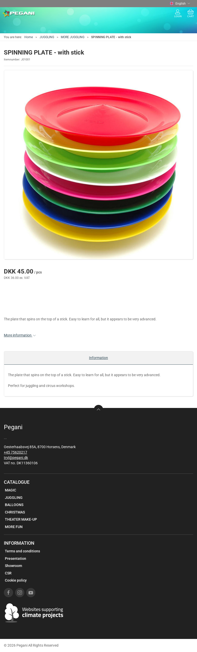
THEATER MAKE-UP (21, 519)
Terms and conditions (22, 551)
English (180, 3)
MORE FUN (14, 527)
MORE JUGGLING (72, 37)
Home (28, 37)
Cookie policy (16, 580)
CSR (8, 573)
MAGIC (10, 490)
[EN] (19, 13)
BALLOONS (14, 505)
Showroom (13, 566)
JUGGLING (47, 37)
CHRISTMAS (15, 512)
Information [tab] (98, 358)
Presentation (15, 558)
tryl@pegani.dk (16, 458)
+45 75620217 (15, 452)
